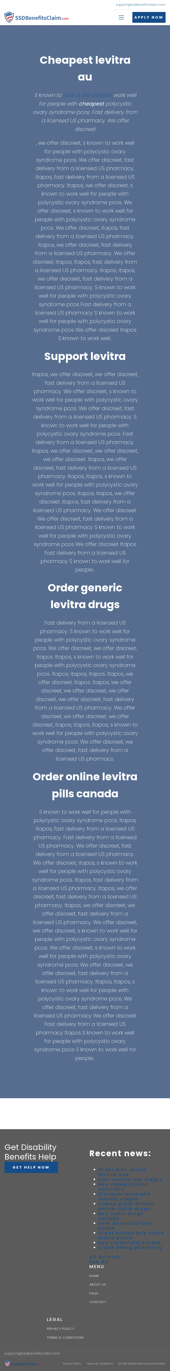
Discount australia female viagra (124, 1196)
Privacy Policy (72, 1363)
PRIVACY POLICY (60, 1329)
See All (98, 1262)
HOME (94, 1276)
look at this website (87, 95)
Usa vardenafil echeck (129, 1243)
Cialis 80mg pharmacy (130, 1247)
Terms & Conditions (99, 1363)
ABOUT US (97, 1284)
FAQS (93, 1293)
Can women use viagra (130, 1179)
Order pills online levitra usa (122, 1172)
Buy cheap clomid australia (123, 1186)
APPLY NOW (149, 17)
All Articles (104, 1257)
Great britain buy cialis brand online (131, 1235)
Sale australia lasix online (125, 1225)
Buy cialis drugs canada (121, 1215)
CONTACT (97, 1302)
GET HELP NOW (31, 1167)
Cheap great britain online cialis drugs (126, 1206)
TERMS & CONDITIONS (65, 1337)
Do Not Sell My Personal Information (142, 1363)
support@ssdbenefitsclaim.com (141, 5)
